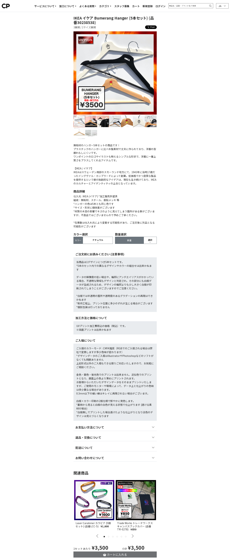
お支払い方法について (89, 427)
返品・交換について (88, 437)
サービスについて (44, 6)
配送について (84, 447)
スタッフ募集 (121, 6)
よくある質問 (86, 6)
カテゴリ (104, 6)
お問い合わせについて (89, 458)
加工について (66, 6)
